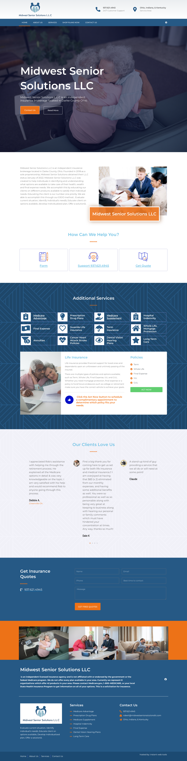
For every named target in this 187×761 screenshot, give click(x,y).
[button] (22, 498)
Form (44, 265)
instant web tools (158, 754)
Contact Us (91, 22)
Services (52, 22)
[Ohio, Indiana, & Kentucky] (135, 9)
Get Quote (143, 265)
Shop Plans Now (71, 22)
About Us (37, 22)
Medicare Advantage (40, 317)
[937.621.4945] (98, 9)
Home (24, 22)
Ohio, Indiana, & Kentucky (153, 7)
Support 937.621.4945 (93, 265)
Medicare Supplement (114, 317)
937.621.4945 (109, 7)
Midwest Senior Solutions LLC (55, 669)
